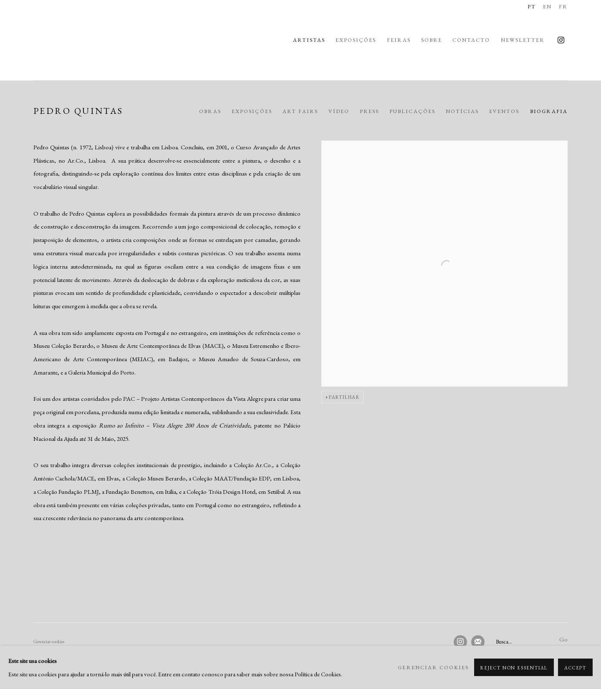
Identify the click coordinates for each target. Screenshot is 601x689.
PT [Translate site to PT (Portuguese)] (532, 6)
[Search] (523, 641)
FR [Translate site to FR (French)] (563, 6)
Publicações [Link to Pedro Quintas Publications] (412, 111)
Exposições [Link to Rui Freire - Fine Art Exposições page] (356, 39)
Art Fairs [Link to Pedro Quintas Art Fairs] (300, 111)
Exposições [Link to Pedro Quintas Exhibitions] (252, 111)
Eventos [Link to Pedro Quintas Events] (504, 111)
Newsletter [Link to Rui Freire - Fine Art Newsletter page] (523, 39)
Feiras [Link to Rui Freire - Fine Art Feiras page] (399, 39)
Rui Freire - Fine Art (62, 40)
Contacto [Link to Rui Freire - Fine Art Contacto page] (471, 39)
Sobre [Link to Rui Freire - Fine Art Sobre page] (431, 39)
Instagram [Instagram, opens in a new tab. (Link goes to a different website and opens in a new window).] (561, 40)
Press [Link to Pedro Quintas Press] (369, 111)
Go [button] (563, 639)
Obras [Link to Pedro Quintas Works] (210, 111)
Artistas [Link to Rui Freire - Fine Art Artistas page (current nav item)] (309, 39)
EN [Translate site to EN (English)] (547, 6)
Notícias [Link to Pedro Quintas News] (462, 111)
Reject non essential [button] (514, 668)
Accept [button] (575, 668)
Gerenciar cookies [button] (48, 641)
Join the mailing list (478, 642)
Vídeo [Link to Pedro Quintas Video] (338, 111)
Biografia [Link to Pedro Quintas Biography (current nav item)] (549, 111)
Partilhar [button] (344, 397)
